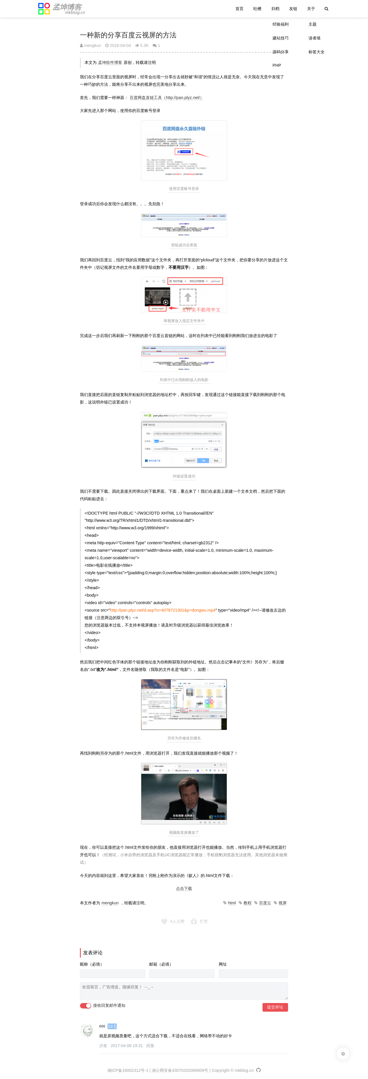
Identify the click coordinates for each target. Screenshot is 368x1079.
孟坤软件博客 (110, 62)
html (232, 903)
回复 (150, 1045)
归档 (275, 8)
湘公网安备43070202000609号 (180, 1070)
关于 (311, 8)
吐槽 (257, 8)
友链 (293, 8)
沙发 (103, 1045)
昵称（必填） (92, 964)
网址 (223, 964)
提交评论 (275, 1007)
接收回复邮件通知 (102, 1005)
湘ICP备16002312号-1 (127, 1070)
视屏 (283, 903)
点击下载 (184, 888)
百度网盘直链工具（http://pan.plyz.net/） (167, 97)
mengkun (90, 45)
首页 (239, 8)
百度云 (265, 903)
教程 (248, 903)
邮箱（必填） (161, 964)
